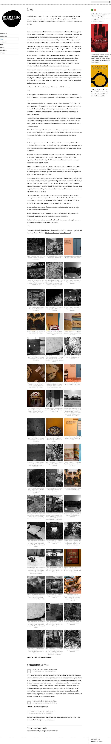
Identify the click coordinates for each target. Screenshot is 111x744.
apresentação (3, 33)
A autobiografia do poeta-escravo (100, 54)
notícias (2, 53)
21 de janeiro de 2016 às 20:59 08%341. (45, 671)
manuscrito (3, 42)
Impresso (107, 60)
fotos (1, 39)
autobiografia (3, 36)
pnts (98, 739)
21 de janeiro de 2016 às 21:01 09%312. (45, 703)
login (39, 731)
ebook (92, 62)
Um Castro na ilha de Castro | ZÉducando (41, 711)
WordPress (100, 741)
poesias (2, 47)
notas (1, 44)
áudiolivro (97, 62)
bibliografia (3, 50)
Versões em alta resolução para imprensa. (58, 233)
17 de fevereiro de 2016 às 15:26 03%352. (40, 713)
